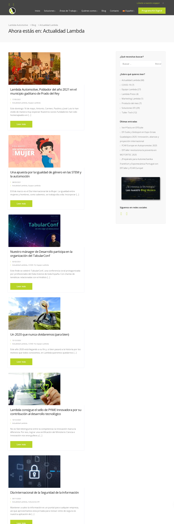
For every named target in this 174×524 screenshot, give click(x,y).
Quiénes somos (88, 10)
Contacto (114, 10)
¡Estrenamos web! (23, 446)
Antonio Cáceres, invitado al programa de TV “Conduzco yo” (32, 360)
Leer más (22, 129)
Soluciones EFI (88, 280)
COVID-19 (32, 192)
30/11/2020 (71, 276)
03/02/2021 (17, 189)
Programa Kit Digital (152, 10)
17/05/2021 (17, 101)
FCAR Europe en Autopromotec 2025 (139, 145)
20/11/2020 (17, 368)
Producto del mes (130, 103)
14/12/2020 (17, 284)
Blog (104, 10)
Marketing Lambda (131, 98)
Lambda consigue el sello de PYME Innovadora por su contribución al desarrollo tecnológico (30, 272)
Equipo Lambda (35, 104)
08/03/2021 (71, 101)
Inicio (37, 10)
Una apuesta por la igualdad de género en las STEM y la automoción (85, 91)
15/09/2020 (17, 452)
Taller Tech (127, 112)
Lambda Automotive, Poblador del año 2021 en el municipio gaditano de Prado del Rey (31, 91)
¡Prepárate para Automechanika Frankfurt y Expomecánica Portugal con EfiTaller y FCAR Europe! (139, 163)
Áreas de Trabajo (68, 10)
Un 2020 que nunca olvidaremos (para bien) (87, 177)
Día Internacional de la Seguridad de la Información (87, 268)
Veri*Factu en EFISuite (132, 127)
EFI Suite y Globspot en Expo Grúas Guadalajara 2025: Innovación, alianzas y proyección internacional (139, 136)
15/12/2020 (71, 185)
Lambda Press (48, 372)
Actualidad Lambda (20, 104)
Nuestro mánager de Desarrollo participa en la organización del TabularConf (32, 179)
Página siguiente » (88, 502)
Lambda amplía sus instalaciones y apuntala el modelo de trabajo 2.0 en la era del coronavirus (87, 450)
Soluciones (49, 10)
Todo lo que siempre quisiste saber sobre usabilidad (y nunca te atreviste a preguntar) (86, 362)
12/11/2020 (71, 372)
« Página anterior (32, 502)
